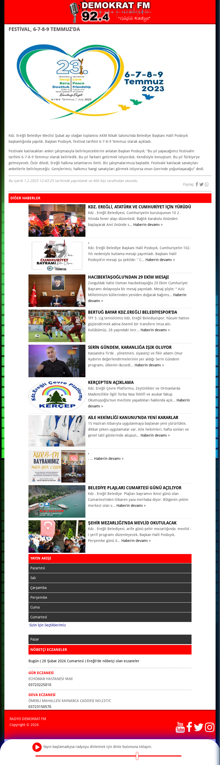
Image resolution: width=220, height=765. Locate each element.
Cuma (35, 607)
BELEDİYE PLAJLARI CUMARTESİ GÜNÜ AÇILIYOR (134, 487)
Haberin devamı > (148, 225)
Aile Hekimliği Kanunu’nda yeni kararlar (133, 417)
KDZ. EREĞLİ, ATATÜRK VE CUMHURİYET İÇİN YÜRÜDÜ (139, 206)
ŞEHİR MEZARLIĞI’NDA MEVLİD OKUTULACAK (132, 522)
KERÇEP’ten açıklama (111, 382)
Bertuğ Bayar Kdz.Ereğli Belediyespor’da (132, 312)
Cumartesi (38, 617)
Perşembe (38, 597)
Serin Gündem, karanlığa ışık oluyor (130, 347)
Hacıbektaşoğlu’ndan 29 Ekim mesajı (128, 277)
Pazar (34, 639)
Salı (33, 578)
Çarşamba (38, 588)
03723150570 (39, 707)
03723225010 (39, 685)
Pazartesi (37, 568)
